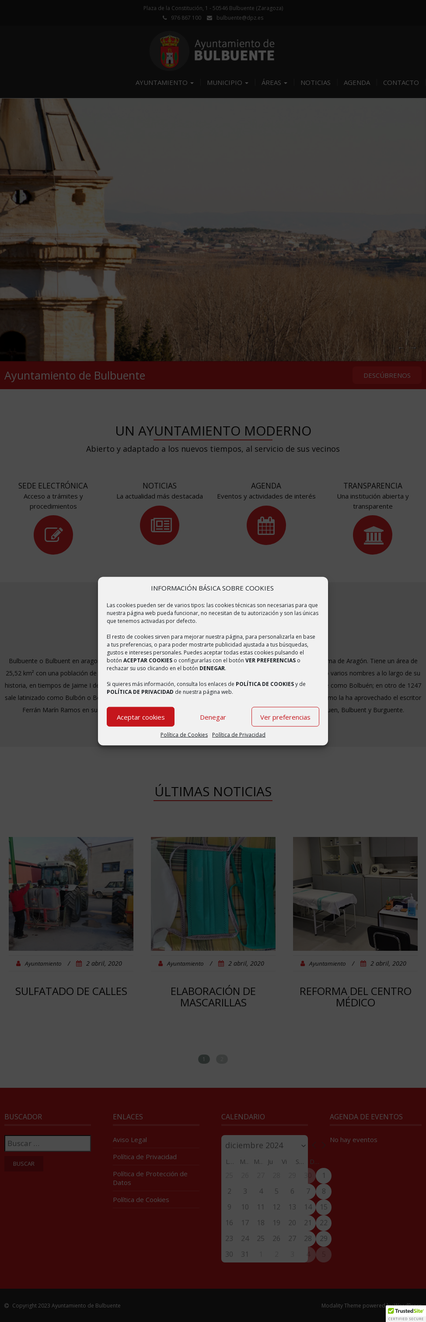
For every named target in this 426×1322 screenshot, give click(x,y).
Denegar (213, 717)
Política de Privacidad (238, 734)
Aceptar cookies (141, 717)
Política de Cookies (184, 734)
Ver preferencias (285, 717)
